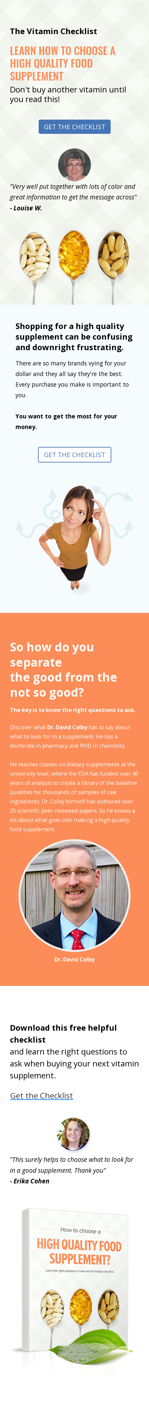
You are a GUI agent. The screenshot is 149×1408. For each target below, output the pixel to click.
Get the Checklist (74, 126)
